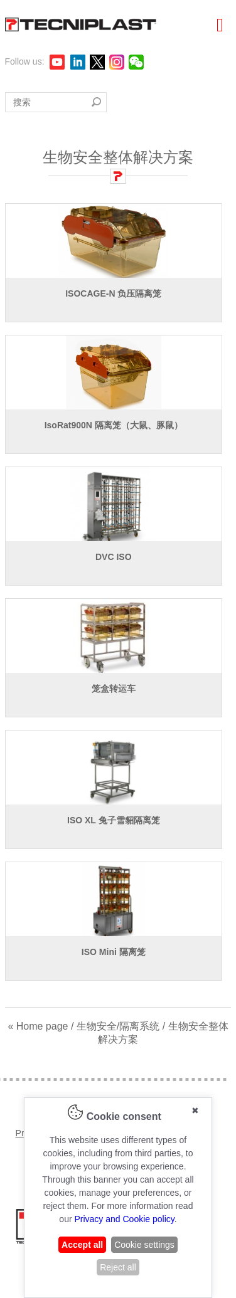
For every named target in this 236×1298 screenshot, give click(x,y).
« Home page (38, 1026)
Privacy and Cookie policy (124, 1219)
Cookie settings (144, 1245)
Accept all (82, 1245)
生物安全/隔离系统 (118, 1026)
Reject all (118, 1267)
